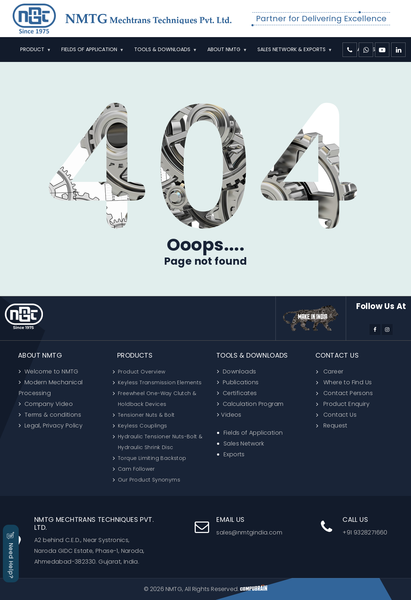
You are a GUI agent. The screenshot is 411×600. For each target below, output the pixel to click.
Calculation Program (252, 404)
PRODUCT (32, 49)
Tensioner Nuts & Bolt (146, 414)
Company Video (48, 404)
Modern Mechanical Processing (51, 387)
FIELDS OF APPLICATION (89, 49)
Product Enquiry (346, 404)
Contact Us (340, 415)
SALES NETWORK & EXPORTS (291, 49)
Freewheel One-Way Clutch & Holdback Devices (157, 399)
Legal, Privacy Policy (53, 425)
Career (333, 371)
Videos (231, 415)
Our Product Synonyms (149, 479)
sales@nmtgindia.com (238, 526)
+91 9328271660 (354, 526)
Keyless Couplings (142, 425)
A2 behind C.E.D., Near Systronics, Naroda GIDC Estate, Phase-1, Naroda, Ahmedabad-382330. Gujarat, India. (90, 541)
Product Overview (141, 371)
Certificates (239, 393)
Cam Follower (136, 469)
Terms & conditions (52, 415)
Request (335, 425)
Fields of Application (253, 433)
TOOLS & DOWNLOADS (162, 49)
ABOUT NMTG (223, 49)
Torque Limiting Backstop (152, 458)
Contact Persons (348, 393)
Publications (239, 382)
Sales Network (244, 443)
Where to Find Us (347, 382)
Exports (234, 454)
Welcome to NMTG (50, 371)
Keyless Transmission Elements (160, 382)
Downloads (238, 371)
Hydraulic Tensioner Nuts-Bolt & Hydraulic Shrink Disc (160, 442)
